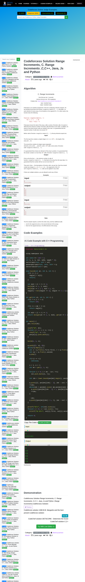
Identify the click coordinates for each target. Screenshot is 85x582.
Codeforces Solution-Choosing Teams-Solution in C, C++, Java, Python (10, 529)
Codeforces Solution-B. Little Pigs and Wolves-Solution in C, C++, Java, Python (10, 195)
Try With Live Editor (45, 422)
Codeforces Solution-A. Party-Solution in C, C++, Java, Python (10, 150)
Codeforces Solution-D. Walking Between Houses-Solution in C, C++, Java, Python (10, 158)
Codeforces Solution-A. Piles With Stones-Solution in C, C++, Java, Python (10, 323)
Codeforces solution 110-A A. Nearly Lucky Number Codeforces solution (10, 281)
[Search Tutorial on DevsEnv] (16, 3)
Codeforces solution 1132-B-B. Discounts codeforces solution (10, 346)
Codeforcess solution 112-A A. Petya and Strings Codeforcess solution (10, 314)
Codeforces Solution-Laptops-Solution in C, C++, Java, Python (10, 187)
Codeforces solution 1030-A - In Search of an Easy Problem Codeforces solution (10, 72)
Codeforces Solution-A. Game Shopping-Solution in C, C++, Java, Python (10, 456)
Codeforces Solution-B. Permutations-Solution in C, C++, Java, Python (10, 537)
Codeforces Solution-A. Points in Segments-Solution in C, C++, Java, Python (10, 226)
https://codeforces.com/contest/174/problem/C (50, 101)
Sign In (79, 3)
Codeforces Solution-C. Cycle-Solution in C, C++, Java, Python (10, 273)
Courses (26, 3)
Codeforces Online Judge (41, 77)
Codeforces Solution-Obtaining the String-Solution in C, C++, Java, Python (10, 203)
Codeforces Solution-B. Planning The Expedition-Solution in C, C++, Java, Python (10, 371)
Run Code (71, 3)
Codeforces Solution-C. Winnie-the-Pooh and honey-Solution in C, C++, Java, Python (10, 362)
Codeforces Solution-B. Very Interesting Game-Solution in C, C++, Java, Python (10, 243)
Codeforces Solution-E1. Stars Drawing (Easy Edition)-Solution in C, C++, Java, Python (10, 135)
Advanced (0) (61, 13)
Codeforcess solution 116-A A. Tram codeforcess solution (10, 425)
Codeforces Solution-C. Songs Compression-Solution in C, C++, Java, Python (10, 180)
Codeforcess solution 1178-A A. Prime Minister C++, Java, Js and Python (10, 545)
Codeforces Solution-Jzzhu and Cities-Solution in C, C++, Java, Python (10, 331)
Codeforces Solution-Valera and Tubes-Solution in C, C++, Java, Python (10, 411)
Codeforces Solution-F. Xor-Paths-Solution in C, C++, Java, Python (10, 479)
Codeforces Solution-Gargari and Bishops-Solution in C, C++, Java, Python (10, 103)
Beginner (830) (33, 13)
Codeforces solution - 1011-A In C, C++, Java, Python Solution (10, 64)
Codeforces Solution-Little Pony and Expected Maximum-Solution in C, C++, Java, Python (10, 211)
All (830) (21, 13)
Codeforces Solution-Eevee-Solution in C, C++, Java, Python (10, 267)
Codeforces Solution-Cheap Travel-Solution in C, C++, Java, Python (10, 96)
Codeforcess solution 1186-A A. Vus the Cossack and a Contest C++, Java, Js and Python (10, 575)
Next (65, 516)
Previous (28, 507)
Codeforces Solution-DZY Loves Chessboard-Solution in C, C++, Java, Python (10, 354)
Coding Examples (46, 3)
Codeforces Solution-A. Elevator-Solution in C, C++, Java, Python (10, 219)
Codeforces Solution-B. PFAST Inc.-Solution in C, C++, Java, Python (10, 127)
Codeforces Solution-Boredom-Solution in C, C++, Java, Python (10, 165)
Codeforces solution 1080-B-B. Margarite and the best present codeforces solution (10, 80)
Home (20, 3)
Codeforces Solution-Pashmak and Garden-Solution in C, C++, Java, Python (10, 143)
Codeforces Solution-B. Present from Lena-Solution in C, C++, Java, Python (10, 306)
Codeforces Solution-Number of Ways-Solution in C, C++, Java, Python (10, 88)
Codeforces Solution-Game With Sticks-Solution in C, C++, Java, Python (10, 298)
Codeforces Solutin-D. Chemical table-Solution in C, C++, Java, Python (10, 259)
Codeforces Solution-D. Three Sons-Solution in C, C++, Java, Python (10, 386)
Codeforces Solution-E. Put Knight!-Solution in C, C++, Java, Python (10, 418)
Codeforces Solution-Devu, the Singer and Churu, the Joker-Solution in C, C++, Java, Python (10, 464)
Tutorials (34, 3)
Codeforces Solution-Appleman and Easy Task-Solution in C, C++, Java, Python (10, 112)
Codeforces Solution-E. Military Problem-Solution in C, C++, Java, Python (10, 504)
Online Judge (59, 3)
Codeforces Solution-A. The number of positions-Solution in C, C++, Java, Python (10, 520)
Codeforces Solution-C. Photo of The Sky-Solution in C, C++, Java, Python (10, 289)
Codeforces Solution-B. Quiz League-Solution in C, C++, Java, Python (10, 339)
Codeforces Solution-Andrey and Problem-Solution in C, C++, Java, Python (10, 379)
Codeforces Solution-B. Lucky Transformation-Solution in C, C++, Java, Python (10, 472)
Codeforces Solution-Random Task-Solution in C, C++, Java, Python (10, 561)
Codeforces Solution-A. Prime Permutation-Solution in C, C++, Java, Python (10, 495)
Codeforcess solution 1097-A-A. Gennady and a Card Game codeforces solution (10, 251)
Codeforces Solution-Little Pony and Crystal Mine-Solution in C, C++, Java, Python (10, 235)
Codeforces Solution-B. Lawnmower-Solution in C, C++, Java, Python (10, 172)
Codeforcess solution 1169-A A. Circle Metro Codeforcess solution (10, 394)
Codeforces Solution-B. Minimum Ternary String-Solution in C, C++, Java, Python (10, 432)
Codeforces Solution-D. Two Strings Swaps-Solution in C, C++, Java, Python (10, 553)
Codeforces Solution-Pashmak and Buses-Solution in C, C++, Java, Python (10, 120)
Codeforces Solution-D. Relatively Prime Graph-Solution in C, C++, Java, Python (10, 402)
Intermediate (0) (47, 13)
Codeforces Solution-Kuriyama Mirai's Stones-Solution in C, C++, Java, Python (10, 512)
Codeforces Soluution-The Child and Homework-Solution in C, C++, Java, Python (10, 487)
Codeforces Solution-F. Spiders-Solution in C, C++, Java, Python (10, 448)
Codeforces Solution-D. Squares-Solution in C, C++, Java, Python (10, 567)
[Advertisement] (42, 34)
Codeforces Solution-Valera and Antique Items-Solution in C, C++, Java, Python (10, 441)
